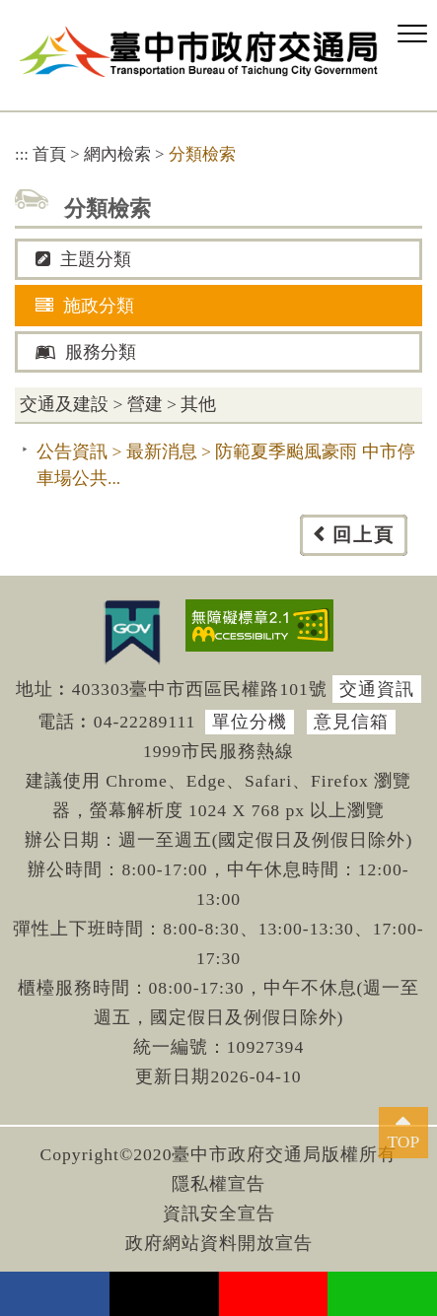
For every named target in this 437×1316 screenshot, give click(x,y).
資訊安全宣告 (219, 1213)
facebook (54, 1294)
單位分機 (249, 721)
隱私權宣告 (218, 1184)
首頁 (49, 154)
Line (382, 1294)
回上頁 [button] (363, 534)
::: (22, 154)
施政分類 (85, 305)
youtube (273, 1294)
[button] (412, 34)
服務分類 (86, 352)
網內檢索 (117, 154)
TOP (403, 1141)
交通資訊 (376, 689)
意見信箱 (351, 721)
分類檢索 (202, 154)
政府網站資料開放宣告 (219, 1243)
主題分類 (83, 259)
